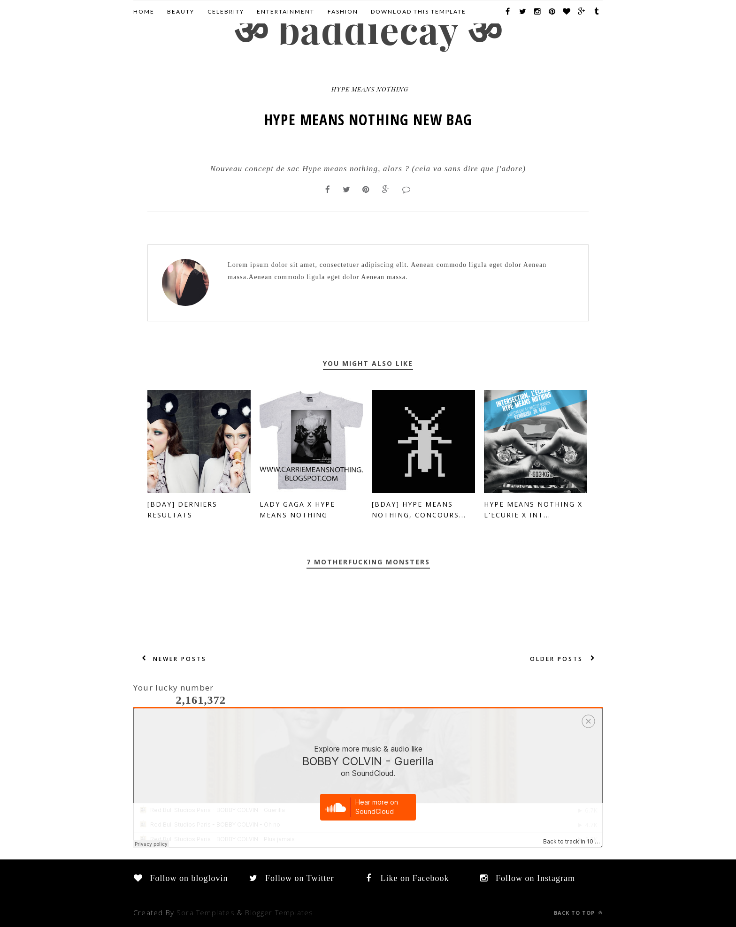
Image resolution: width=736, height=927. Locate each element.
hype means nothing (369, 89)
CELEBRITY (225, 11)
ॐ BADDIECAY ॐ (368, 29)
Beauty (180, 11)
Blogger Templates (279, 912)
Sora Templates (205, 912)
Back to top (578, 912)
